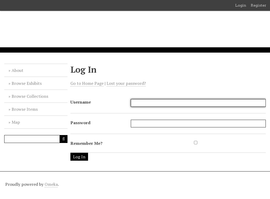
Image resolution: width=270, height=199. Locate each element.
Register (258, 5)
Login (240, 5)
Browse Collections (30, 96)
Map (16, 122)
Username (80, 102)
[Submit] (64, 139)
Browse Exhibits (27, 83)
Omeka (51, 184)
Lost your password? (126, 83)
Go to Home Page (87, 83)
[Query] (36, 139)
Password (80, 123)
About (17, 70)
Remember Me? (86, 143)
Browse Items (25, 109)
